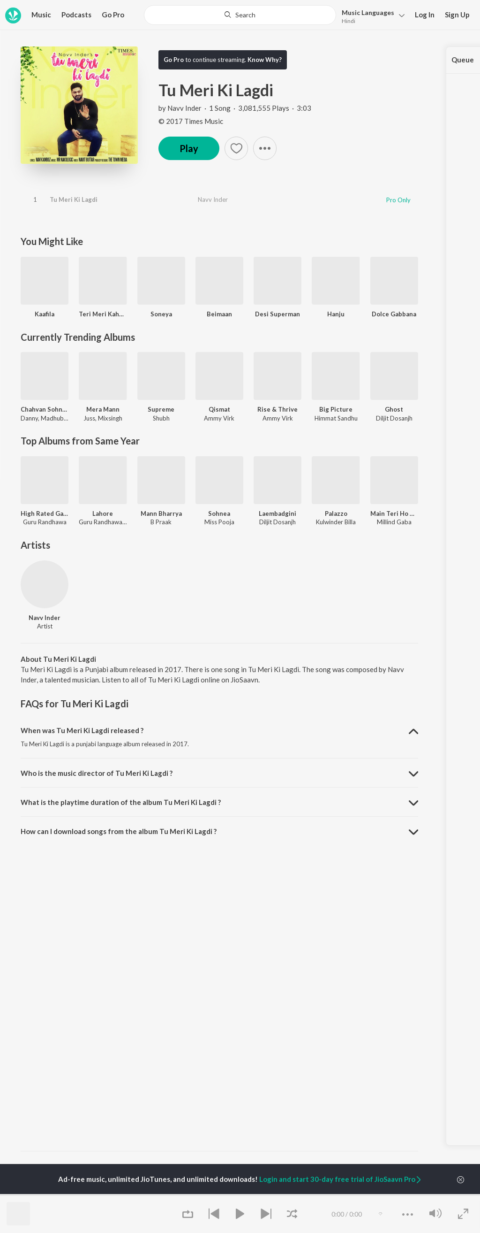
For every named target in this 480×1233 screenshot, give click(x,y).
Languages (368, 12)
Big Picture (335, 409)
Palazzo (336, 513)
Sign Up (457, 14)
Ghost (394, 409)
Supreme (161, 409)
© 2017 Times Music (190, 121)
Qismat (219, 409)
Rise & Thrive (277, 409)
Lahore (102, 513)
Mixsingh (110, 418)
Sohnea (219, 513)
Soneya (161, 314)
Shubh (161, 418)
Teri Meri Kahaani (103, 314)
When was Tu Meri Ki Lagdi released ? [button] (82, 730)
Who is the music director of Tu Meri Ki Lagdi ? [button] (96, 773)
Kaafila (44, 314)
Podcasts (76, 14)
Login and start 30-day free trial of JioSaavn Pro (340, 1179)
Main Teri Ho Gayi (394, 513)
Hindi (348, 21)
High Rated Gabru (44, 513)
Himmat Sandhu (336, 418)
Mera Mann (103, 409)
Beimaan (219, 314)
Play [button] (189, 148)
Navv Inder (184, 108)
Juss (89, 418)
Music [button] (41, 14)
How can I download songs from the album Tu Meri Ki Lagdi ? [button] (119, 831)
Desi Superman (277, 314)
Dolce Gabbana (394, 314)
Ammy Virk (219, 418)
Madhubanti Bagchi (67, 418)
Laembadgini (277, 513)
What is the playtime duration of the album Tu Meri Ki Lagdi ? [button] (121, 802)
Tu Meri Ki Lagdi (74, 199)
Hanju (336, 314)
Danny (29, 418)
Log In (425, 14)
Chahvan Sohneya (44, 409)
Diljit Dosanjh (394, 418)
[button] (371, 15)
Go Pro (113, 14)
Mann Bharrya (161, 513)
